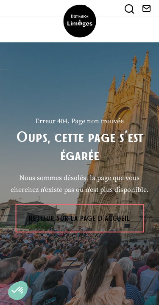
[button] (18, 290)
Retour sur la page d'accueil (79, 218)
